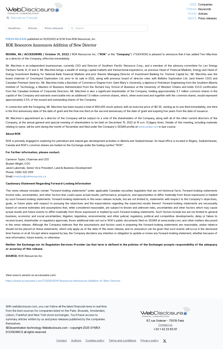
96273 (192, 18)
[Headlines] (34, 8)
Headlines (14, 28)
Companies (205, 4)
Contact (61, 340)
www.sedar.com (148, 126)
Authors (76, 340)
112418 (192, 13)
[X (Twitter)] (165, 340)
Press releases (207, 18)
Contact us (165, 325)
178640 (191, 9)
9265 (193, 4)
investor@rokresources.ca (29, 176)
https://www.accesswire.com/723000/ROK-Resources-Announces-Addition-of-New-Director (63, 280)
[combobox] (108, 28)
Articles (203, 13)
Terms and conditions (122, 340)
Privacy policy (149, 340)
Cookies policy (95, 340)
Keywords (204, 9)
